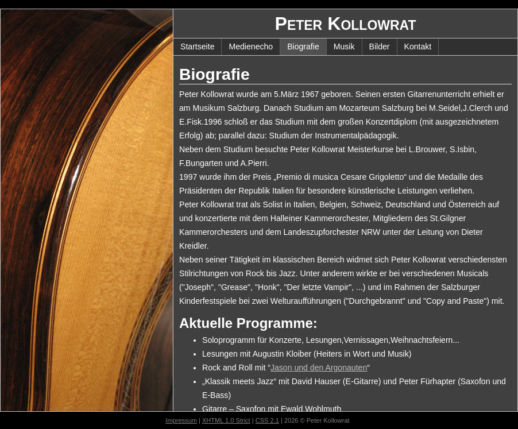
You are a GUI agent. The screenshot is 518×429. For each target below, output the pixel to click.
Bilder (379, 46)
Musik (344, 46)
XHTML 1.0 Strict (226, 420)
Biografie (303, 46)
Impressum (181, 420)
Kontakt (418, 46)
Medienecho (251, 46)
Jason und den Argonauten (318, 367)
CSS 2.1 (267, 420)
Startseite (197, 46)
